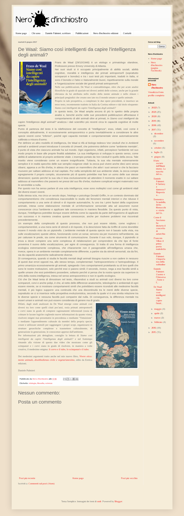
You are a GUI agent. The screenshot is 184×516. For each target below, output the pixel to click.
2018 (154, 125)
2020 (154, 116)
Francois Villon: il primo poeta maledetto (160, 243)
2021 (154, 112)
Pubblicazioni (82, 33)
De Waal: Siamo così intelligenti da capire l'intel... (159, 295)
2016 (154, 327)
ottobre (158, 148)
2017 (154, 129)
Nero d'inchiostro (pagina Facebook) (156, 66)
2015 (154, 332)
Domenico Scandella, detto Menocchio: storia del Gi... (160, 206)
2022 (154, 107)
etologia (32, 383)
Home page (21, 33)
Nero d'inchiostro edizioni (105, 33)
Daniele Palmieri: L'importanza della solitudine (159, 259)
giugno (158, 156)
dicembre (158, 133)
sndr (99, 501)
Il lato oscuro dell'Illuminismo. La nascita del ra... (159, 167)
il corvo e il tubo (57, 349)
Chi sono (36, 33)
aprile (157, 313)
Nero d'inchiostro (157, 86)
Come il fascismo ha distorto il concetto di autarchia (159, 225)
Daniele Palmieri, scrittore (58, 33)
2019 (154, 121)
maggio (158, 309)
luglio (157, 152)
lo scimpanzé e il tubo (78, 349)
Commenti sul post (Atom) (41, 483)
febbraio (158, 322)
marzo (157, 317)
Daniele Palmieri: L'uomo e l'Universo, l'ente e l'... (160, 276)
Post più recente (27, 478)
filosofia (40, 383)
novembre (159, 140)
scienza (48, 383)
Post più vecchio (129, 478)
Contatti (127, 33)
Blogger (118, 501)
